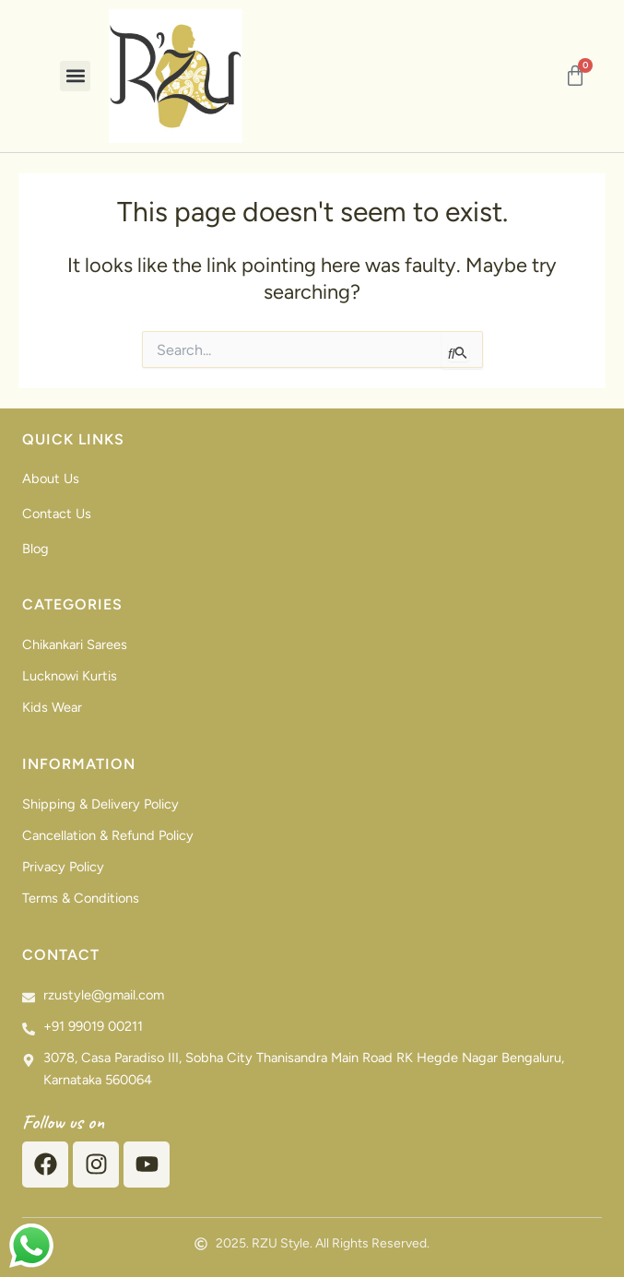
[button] (75, 76)
